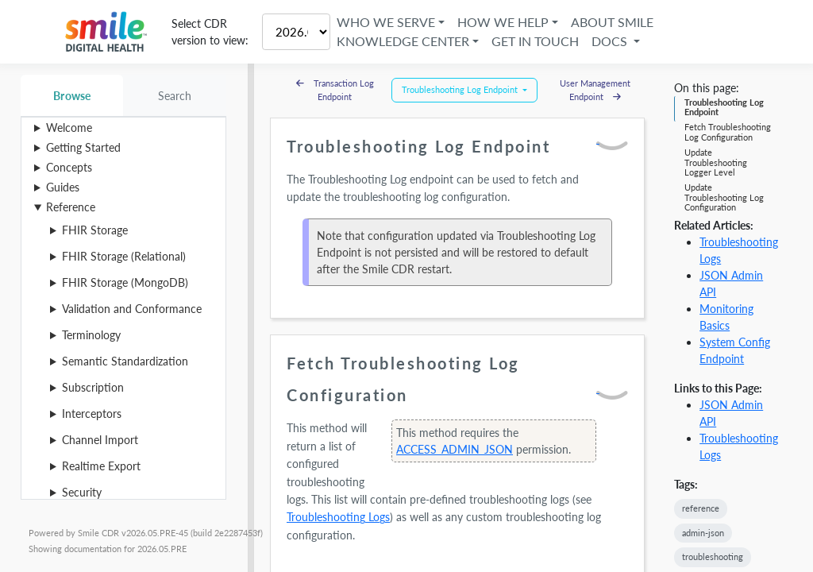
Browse (72, 95)
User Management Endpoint (595, 90)
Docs (610, 40)
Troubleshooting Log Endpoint (724, 107)
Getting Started (83, 147)
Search (175, 95)
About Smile (612, 21)
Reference (70, 207)
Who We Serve (386, 21)
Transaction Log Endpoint (335, 90)
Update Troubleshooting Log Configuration (724, 197)
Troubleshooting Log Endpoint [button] (461, 89)
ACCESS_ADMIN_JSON (454, 449)
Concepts (69, 167)
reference (700, 508)
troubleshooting (712, 556)
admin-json (703, 533)
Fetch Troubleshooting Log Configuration (727, 131)
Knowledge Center (403, 40)
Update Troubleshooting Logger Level (715, 162)
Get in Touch (535, 40)
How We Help (503, 21)
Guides (62, 187)
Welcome (69, 127)
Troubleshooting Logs (338, 517)
